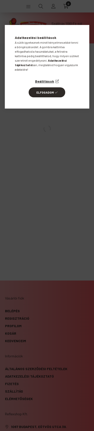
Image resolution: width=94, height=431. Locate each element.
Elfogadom (45, 92)
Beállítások (44, 81)
